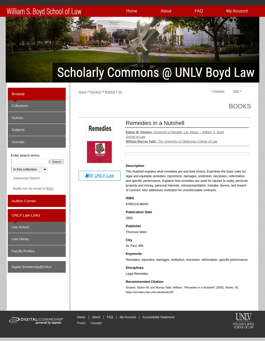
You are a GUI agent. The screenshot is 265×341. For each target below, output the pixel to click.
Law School (20, 227)
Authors (17, 118)
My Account (128, 317)
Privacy (81, 323)
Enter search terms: (25, 155)
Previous (218, 91)
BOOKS (110, 91)
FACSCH (95, 91)
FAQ (110, 317)
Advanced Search (26, 178)
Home (82, 91)
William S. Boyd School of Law (243, 321)
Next (236, 91)
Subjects (18, 130)
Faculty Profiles (23, 251)
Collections (20, 106)
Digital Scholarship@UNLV (32, 267)
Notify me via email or (33, 189)
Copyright (96, 323)
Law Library (20, 239)
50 (120, 91)
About (96, 317)
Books (240, 106)
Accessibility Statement (158, 317)
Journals (18, 142)
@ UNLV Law (99, 175)
